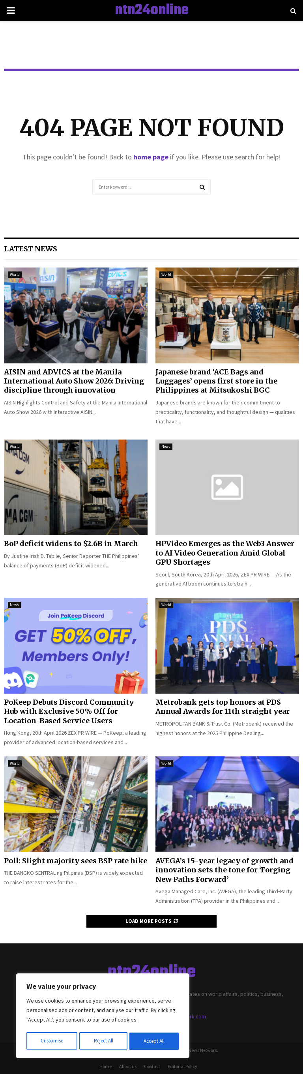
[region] (102, 1016)
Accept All (154, 1041)
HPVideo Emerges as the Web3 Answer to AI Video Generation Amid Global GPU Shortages (224, 553)
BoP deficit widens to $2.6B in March (71, 543)
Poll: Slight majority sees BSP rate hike (75, 860)
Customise (51, 1041)
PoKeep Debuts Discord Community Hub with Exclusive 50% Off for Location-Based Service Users (69, 711)
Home (105, 1066)
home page (150, 156)
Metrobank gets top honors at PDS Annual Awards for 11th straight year (222, 707)
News (165, 446)
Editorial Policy (182, 1066)
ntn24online (152, 11)
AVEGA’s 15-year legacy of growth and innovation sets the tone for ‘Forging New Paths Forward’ (224, 870)
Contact (152, 1066)
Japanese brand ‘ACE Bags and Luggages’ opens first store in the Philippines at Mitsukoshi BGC (216, 381)
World (15, 274)
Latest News (30, 248)
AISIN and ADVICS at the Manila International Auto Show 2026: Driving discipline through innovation (74, 381)
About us (128, 1066)
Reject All (103, 1041)
